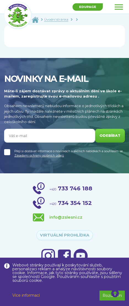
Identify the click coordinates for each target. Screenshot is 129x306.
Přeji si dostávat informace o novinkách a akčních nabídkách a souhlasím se (68, 153)
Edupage (87, 7)
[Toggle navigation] (119, 7)
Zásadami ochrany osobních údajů (39, 155)
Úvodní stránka (56, 19)
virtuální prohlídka (64, 235)
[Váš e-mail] (49, 136)
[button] (115, 294)
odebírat (110, 135)
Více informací (26, 295)
